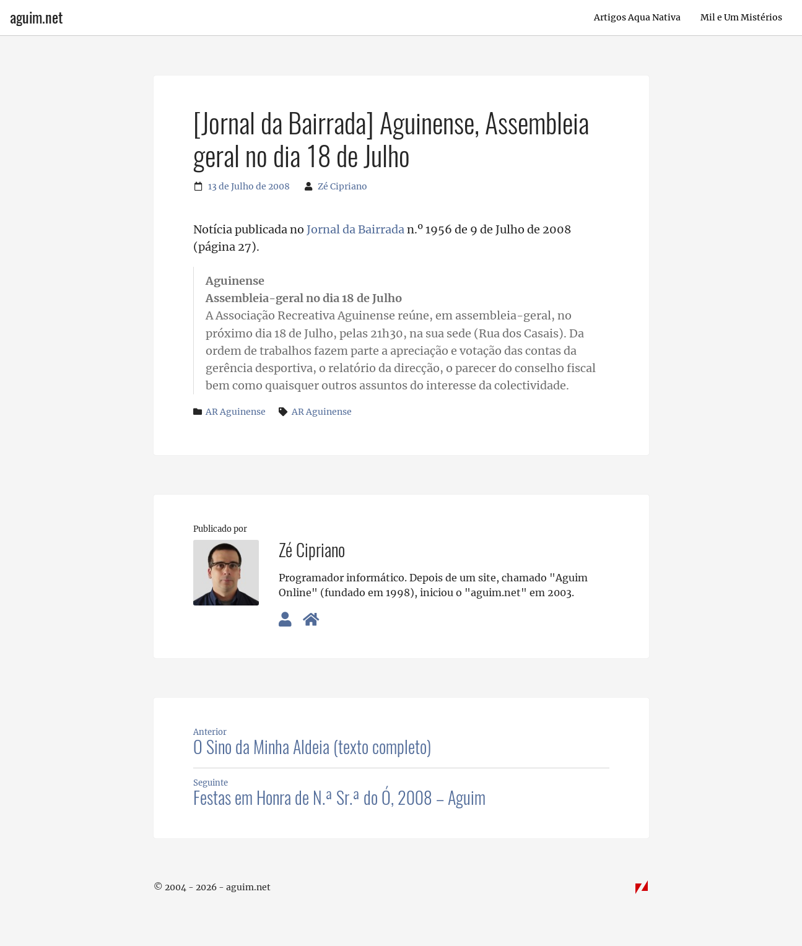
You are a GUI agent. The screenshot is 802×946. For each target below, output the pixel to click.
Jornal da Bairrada (355, 229)
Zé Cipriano (342, 186)
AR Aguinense (236, 411)
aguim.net (36, 17)
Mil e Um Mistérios (741, 17)
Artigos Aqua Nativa (637, 17)
